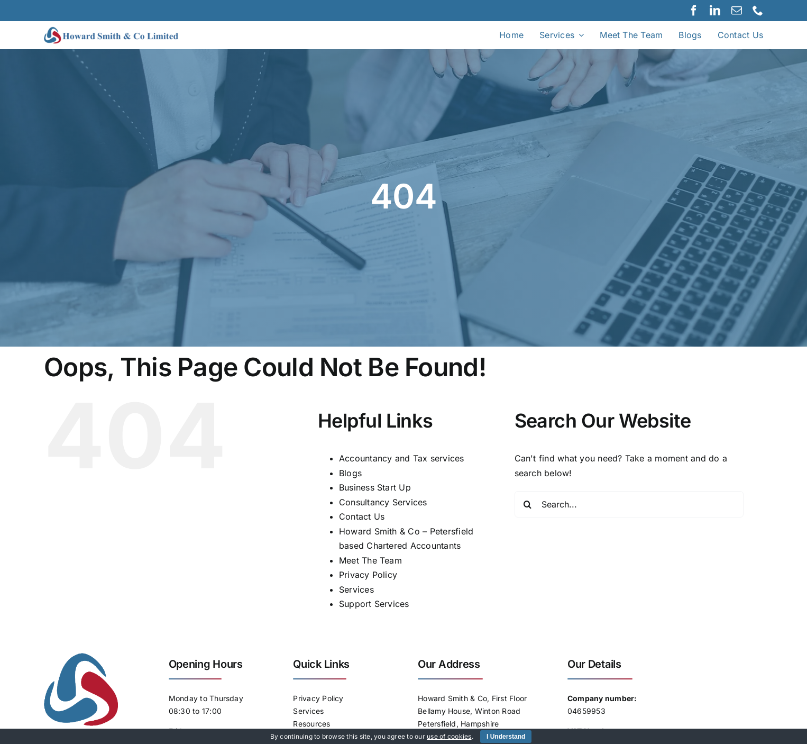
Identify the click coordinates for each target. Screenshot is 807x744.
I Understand (506, 736)
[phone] (758, 10)
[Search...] (629, 504)
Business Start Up (375, 487)
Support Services (374, 603)
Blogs (350, 473)
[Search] (528, 504)
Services (356, 589)
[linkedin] (715, 10)
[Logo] (123, 30)
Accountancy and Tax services (401, 458)
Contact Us (361, 516)
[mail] (736, 10)
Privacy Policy (368, 574)
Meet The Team (370, 560)
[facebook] (694, 10)
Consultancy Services (383, 502)
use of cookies (449, 736)
